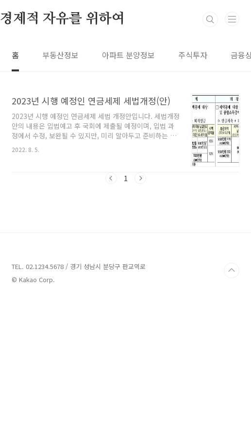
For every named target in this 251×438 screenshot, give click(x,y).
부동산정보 (60, 55)
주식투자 (192, 55)
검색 (210, 19)
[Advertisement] (125, 267)
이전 (111, 178)
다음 (140, 178)
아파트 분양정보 (128, 55)
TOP (231, 406)
